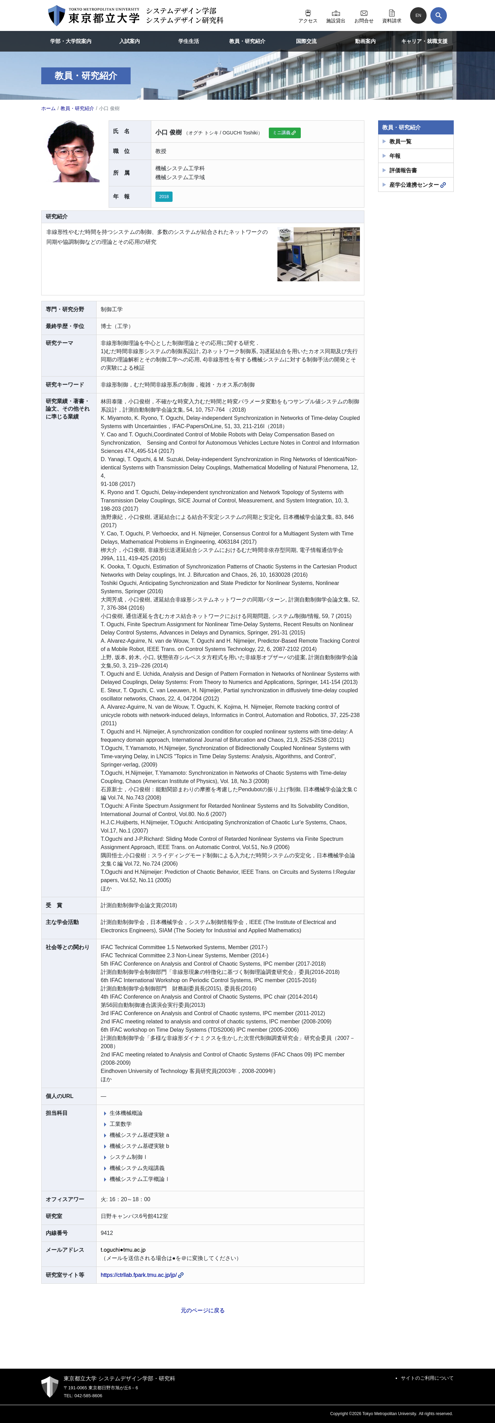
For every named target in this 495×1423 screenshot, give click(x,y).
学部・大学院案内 (70, 41)
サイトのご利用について (427, 1378)
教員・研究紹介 (247, 41)
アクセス (308, 15)
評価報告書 (403, 170)
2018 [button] (164, 196)
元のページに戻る (203, 1310)
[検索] (438, 15)
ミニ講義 (284, 132)
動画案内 (365, 41)
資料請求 (392, 15)
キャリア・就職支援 (424, 41)
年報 (394, 156)
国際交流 (306, 41)
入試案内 (129, 41)
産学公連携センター (417, 185)
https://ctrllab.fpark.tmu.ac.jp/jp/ (142, 1275)
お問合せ (364, 15)
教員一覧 (400, 141)
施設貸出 (335, 15)
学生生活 (188, 41)
